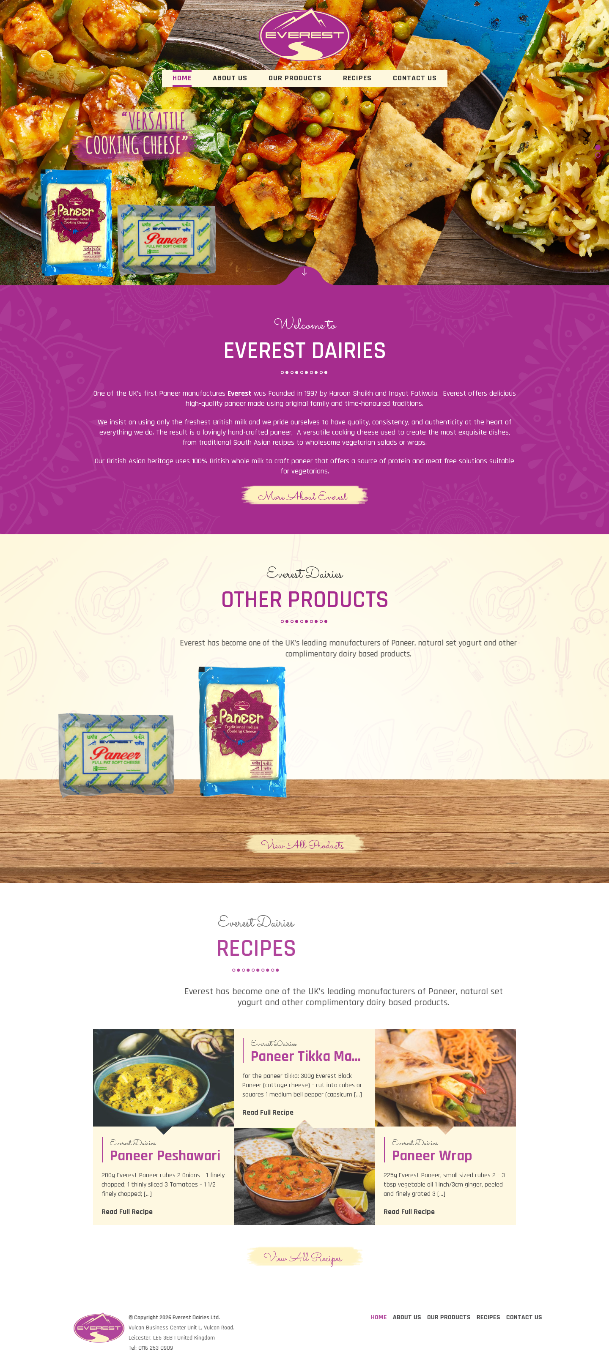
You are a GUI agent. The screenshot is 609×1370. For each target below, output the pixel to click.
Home (182, 78)
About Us (230, 78)
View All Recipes (302, 1258)
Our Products (295, 78)
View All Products (302, 845)
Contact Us (415, 78)
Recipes (357, 78)
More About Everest (302, 497)
